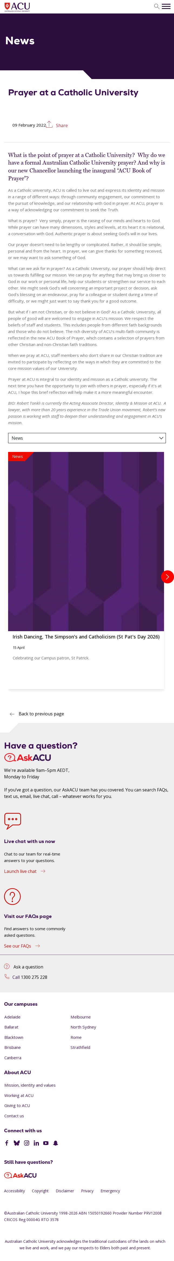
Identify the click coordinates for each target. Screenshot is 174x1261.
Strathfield (80, 1047)
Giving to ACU (17, 1105)
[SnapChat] (55, 1143)
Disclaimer (65, 1190)
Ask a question (28, 967)
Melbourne (81, 1017)
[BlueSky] (17, 1143)
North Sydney (83, 1027)
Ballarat (11, 1027)
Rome (76, 1037)
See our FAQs (17, 946)
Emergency (110, 1190)
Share (61, 125)
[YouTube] (45, 1143)
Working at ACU (19, 1095)
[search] (157, 6)
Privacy (87, 1190)
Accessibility (14, 1190)
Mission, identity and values (30, 1085)
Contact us (14, 1115)
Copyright (40, 1190)
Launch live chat (20, 871)
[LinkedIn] (36, 1143)
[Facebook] (6, 1143)
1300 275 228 (34, 977)
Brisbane (12, 1047)
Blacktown (13, 1037)
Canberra (12, 1057)
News (17, 438)
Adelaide (12, 1017)
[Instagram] (26, 1143)
